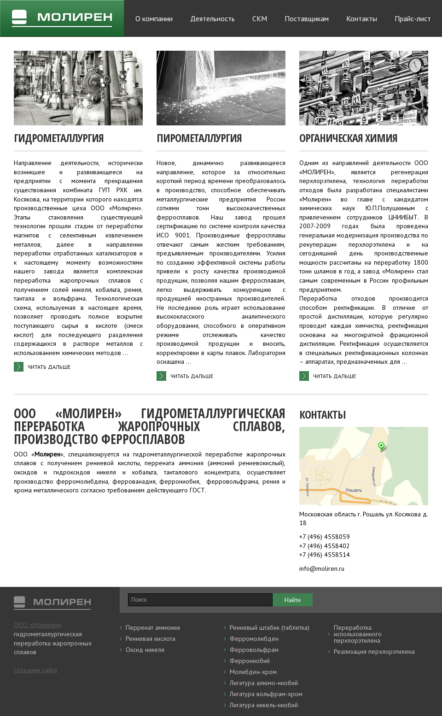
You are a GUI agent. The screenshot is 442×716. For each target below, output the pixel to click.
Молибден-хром (253, 672)
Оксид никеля (145, 649)
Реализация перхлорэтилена (374, 651)
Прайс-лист (413, 18)
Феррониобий (250, 661)
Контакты (361, 18)
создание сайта (35, 670)
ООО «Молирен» (38, 625)
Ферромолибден (254, 638)
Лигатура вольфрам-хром (266, 694)
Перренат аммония (153, 627)
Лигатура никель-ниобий (264, 705)
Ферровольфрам (254, 649)
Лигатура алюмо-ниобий (264, 683)
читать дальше (49, 366)
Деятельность (212, 18)
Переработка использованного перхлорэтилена (358, 634)
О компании (154, 18)
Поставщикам (307, 18)
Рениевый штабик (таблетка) (269, 627)
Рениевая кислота (150, 638)
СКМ (259, 18)
